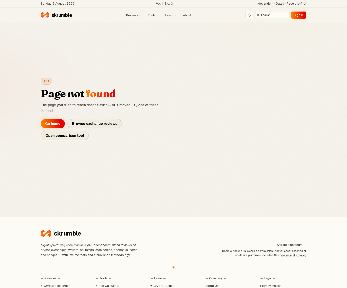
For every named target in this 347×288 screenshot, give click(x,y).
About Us (212, 286)
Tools (153, 15)
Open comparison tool (64, 135)
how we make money (293, 255)
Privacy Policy (270, 286)
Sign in (299, 15)
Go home (52, 123)
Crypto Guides (164, 286)
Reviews (134, 15)
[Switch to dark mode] (249, 15)
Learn (171, 15)
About (187, 15)
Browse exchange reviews (94, 123)
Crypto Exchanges (57, 286)
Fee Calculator (109, 286)
